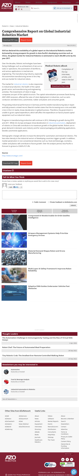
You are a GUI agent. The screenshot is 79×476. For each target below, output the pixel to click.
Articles (37, 421)
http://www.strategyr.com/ (12, 156)
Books (37, 435)
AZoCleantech (9, 421)
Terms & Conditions (64, 433)
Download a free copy (60, 86)
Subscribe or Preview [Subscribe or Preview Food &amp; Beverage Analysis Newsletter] (17, 381)
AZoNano (8, 419)
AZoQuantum (23, 419)
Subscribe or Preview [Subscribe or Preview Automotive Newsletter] (17, 372)
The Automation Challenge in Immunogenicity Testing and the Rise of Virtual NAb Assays (37, 339)
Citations (8, 170)
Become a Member (67, 419)
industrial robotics (21, 84)
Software (51, 419)
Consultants (52, 432)
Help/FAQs (51, 435)
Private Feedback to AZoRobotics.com (63, 202)
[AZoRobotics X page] (21, 9)
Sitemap (50, 437)
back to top (69, 454)
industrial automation (56, 123)
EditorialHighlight (39, 211)
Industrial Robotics (22, 26)
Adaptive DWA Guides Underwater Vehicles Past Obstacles (49, 287)
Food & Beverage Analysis (20, 379)
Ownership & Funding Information (65, 446)
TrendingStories (14, 211)
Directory (38, 429)
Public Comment (40, 202)
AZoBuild (8, 427)
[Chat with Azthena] (74, 472)
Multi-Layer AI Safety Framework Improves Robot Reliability (49, 269)
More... (75, 2)
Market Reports (53, 421)
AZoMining (8, 429)
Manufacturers (53, 427)
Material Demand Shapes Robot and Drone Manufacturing (46, 252)
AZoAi (21, 421)
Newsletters (65, 424)
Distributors (52, 429)
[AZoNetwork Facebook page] (19, 9)
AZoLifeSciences (24, 427)
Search (63, 421)
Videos (50, 416)
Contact (63, 427)
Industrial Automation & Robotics (23, 389)
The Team (51, 440)
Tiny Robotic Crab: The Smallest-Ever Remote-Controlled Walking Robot (33, 355)
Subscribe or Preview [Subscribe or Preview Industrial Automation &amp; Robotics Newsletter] (17, 391)
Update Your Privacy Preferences (17, 473)
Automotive (15, 369)
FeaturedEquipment (65, 211)
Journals (37, 437)
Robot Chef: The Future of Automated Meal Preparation (26, 347)
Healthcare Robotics (38, 441)
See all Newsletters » (10, 399)
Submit (73, 205)
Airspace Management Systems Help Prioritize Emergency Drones (48, 234)
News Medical (23, 424)
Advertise (64, 429)
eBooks (37, 432)
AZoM (7, 416)
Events (50, 424)
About (37, 416)
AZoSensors (23, 416)
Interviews (38, 427)
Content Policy (66, 441)
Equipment (38, 424)
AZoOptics (8, 424)
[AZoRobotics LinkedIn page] (16, 9)
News (12, 26)
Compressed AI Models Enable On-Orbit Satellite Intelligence (49, 216)
